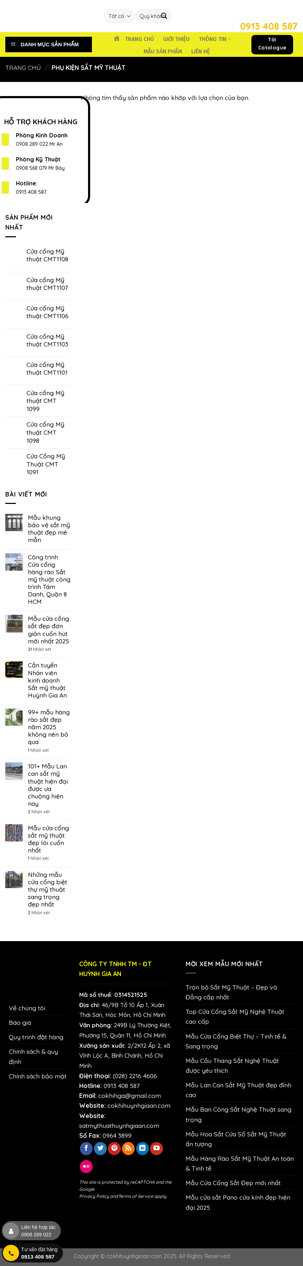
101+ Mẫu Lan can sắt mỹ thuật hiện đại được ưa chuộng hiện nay (48, 784)
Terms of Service (135, 1196)
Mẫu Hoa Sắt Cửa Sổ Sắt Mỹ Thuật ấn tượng (236, 1139)
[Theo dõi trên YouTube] (156, 1148)
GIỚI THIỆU (176, 39)
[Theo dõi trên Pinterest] (114, 1148)
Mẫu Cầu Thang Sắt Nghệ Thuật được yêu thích (232, 1065)
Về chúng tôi (27, 1008)
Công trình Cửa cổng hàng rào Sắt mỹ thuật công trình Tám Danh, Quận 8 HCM (49, 579)
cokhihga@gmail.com (129, 1095)
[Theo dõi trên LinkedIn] (142, 1148)
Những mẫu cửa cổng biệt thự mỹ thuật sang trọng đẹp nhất (47, 889)
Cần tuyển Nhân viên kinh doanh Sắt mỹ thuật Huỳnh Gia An (47, 680)
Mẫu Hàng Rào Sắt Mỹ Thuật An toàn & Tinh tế (240, 1163)
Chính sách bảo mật (37, 1076)
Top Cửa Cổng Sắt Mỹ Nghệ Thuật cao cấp (235, 1016)
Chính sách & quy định (33, 1056)
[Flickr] (86, 1166)
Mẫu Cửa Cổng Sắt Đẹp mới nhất (233, 1183)
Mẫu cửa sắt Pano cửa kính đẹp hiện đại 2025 (238, 1202)
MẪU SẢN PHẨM (163, 51)
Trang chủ (23, 67)
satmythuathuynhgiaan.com (119, 1125)
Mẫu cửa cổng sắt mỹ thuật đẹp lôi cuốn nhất (48, 839)
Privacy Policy (94, 1196)
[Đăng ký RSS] (128, 1148)
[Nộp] (163, 16)
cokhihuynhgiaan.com (138, 1105)
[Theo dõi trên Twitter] (100, 1148)
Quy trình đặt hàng (36, 1037)
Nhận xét (39, 649)
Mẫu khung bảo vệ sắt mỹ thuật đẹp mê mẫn (49, 528)
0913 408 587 (31, 192)
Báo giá (20, 1022)
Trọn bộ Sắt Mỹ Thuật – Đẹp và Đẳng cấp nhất (231, 992)
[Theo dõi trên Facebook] (86, 1148)
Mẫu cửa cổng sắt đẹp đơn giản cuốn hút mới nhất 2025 (48, 629)
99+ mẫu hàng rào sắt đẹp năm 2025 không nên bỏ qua (49, 726)
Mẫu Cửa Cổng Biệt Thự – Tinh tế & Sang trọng (236, 1041)
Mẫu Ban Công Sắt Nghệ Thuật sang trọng (238, 1114)
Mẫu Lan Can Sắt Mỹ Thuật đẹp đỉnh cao (238, 1090)
